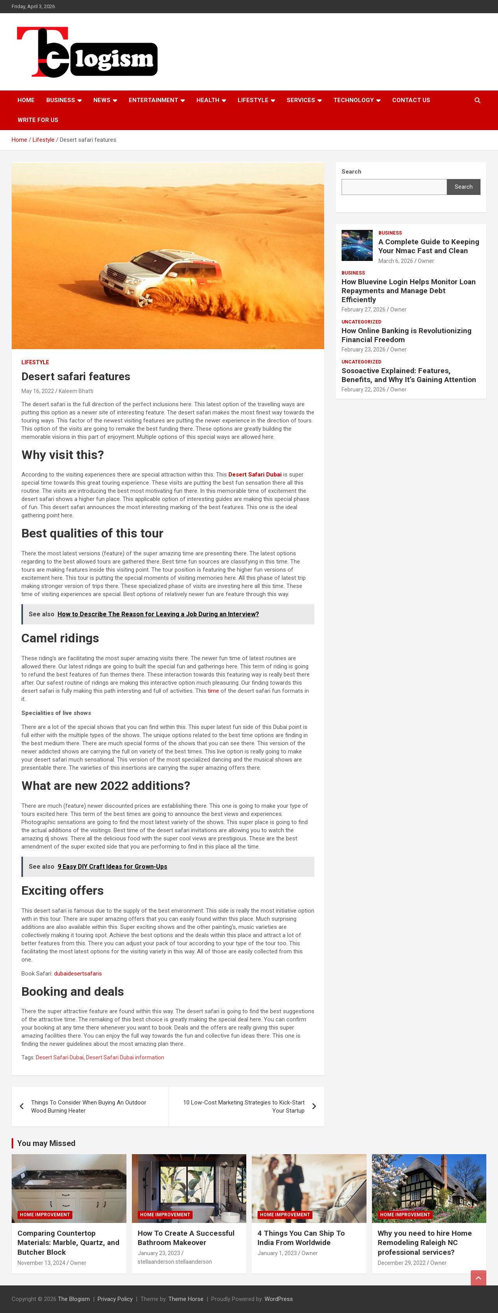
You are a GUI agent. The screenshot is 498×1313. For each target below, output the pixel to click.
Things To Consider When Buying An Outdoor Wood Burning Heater (88, 1106)
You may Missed (46, 1143)
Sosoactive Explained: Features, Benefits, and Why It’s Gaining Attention (409, 375)
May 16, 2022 (37, 391)
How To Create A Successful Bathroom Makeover (186, 1238)
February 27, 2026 (364, 309)
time (213, 690)
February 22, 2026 (364, 389)
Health (207, 100)
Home (26, 100)
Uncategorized (361, 322)
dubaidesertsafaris (78, 973)
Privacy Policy (115, 1299)
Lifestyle (253, 100)
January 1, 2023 (277, 1253)
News (101, 100)
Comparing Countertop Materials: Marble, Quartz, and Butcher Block (68, 1243)
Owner (426, 261)
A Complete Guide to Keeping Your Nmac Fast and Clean (429, 246)
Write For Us (38, 120)
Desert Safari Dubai (60, 1057)
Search (464, 186)
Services (301, 100)
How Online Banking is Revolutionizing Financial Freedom (407, 335)
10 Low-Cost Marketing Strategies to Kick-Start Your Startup (244, 1106)
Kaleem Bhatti (76, 391)
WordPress (279, 1299)
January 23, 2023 (159, 1253)
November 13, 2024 (41, 1263)
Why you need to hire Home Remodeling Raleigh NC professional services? (425, 1243)
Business (60, 100)
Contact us (411, 100)
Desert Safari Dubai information (125, 1057)
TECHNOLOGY (353, 100)
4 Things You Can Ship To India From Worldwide (301, 1238)
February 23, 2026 (364, 349)
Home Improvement (45, 1214)
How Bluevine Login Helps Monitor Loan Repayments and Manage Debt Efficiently (409, 290)
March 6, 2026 (396, 261)
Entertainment (153, 100)
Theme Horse (185, 1299)
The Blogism (74, 1299)
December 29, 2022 (402, 1263)
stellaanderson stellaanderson (175, 1262)
